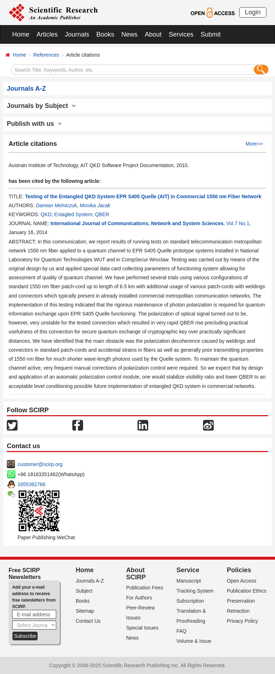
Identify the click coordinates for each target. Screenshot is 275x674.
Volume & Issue (194, 641)
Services (181, 34)
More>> (254, 144)
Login (253, 12)
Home (20, 34)
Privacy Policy (242, 621)
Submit (211, 34)
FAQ (182, 631)
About (153, 34)
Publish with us (34, 123)
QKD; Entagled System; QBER (74, 214)
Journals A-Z (90, 581)
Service (188, 570)
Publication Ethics (246, 591)
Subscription (190, 601)
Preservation (241, 601)
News (129, 34)
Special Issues (142, 628)
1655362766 (31, 484)
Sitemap (85, 611)
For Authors (139, 598)
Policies (239, 570)
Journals (77, 34)
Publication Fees (144, 587)
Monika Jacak (94, 205)
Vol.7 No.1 (238, 223)
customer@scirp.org (40, 464)
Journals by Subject (41, 105)
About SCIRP (136, 573)
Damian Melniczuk (56, 205)
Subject (84, 591)
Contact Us (88, 621)
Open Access (241, 581)
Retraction (238, 611)
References (46, 55)
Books (105, 34)
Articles (47, 34)
